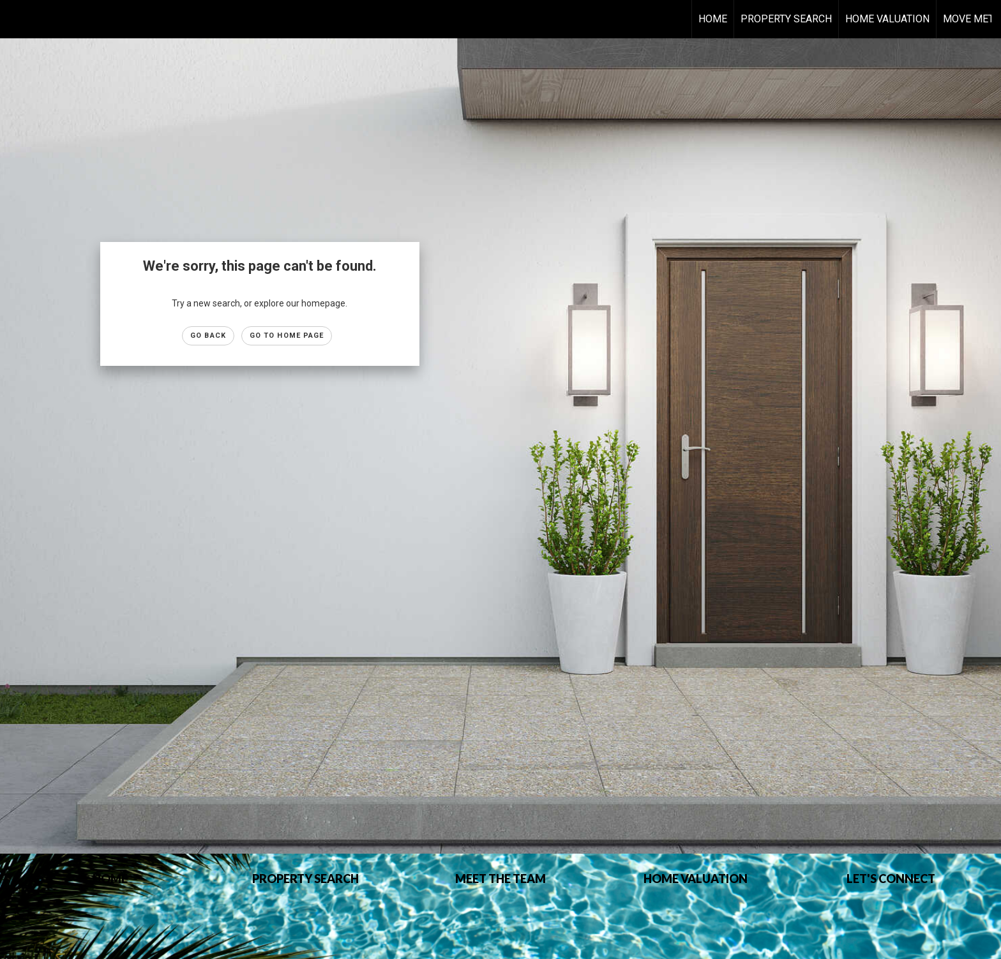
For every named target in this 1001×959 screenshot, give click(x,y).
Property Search (786, 19)
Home (712, 19)
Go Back (208, 335)
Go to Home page (287, 335)
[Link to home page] (16, 19)
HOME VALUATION (887, 19)
